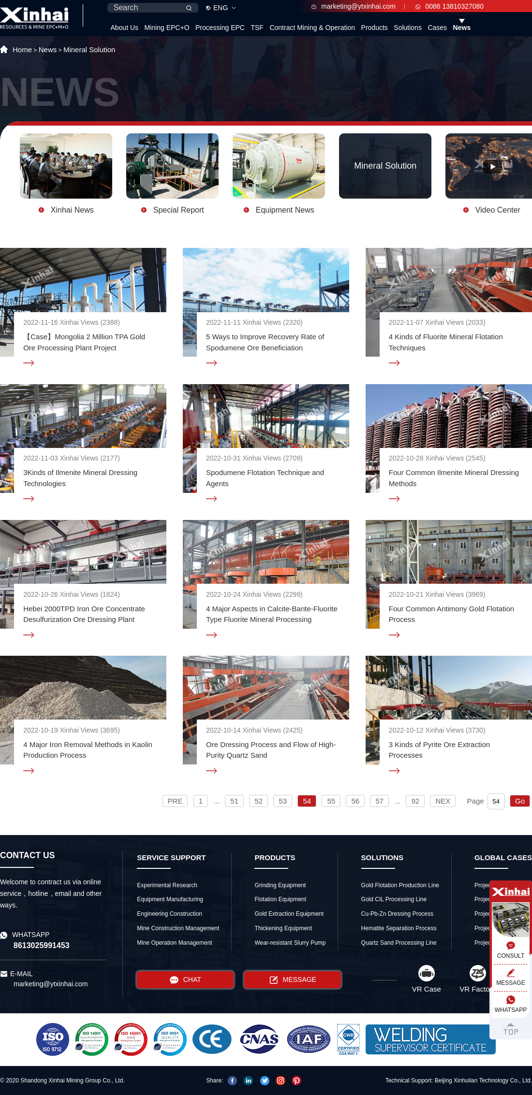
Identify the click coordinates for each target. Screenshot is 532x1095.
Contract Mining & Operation (312, 27)
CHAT (185, 980)
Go (520, 801)
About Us (124, 27)
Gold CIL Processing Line (394, 899)
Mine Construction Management (178, 928)
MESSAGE (292, 980)
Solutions (408, 27)
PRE (175, 801)
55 (331, 801)
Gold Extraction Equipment (289, 913)
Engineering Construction (169, 913)
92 (415, 801)
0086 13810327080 (449, 6)
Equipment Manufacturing (170, 899)
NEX (442, 801)
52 (258, 801)
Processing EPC (220, 27)
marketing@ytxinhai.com (353, 6)
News (462, 27)
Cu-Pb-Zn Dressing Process (397, 913)
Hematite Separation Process (399, 928)
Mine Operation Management (174, 942)
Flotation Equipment (280, 899)
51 (234, 801)
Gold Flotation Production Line (400, 885)
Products (374, 27)
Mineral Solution (89, 49)
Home (22, 49)
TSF (257, 27)
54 (307, 801)
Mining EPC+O (167, 27)
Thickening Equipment (283, 928)
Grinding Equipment (280, 885)
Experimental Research (167, 885)
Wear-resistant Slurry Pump (289, 942)
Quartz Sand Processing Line (399, 942)
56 (355, 801)
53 (283, 801)
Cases (437, 27)
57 (379, 801)
